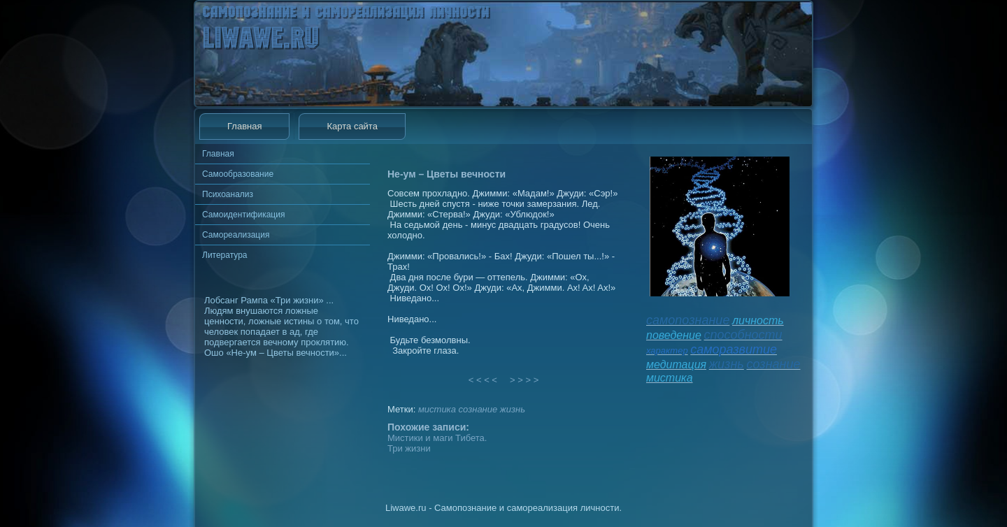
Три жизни (409, 448)
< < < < (483, 380)
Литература (225, 255)
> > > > (524, 380)
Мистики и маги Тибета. (437, 438)
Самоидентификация (243, 214)
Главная (244, 126)
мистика (437, 409)
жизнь (512, 409)
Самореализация (235, 235)
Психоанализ (227, 194)
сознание (478, 409)
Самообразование (237, 174)
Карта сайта (352, 126)
